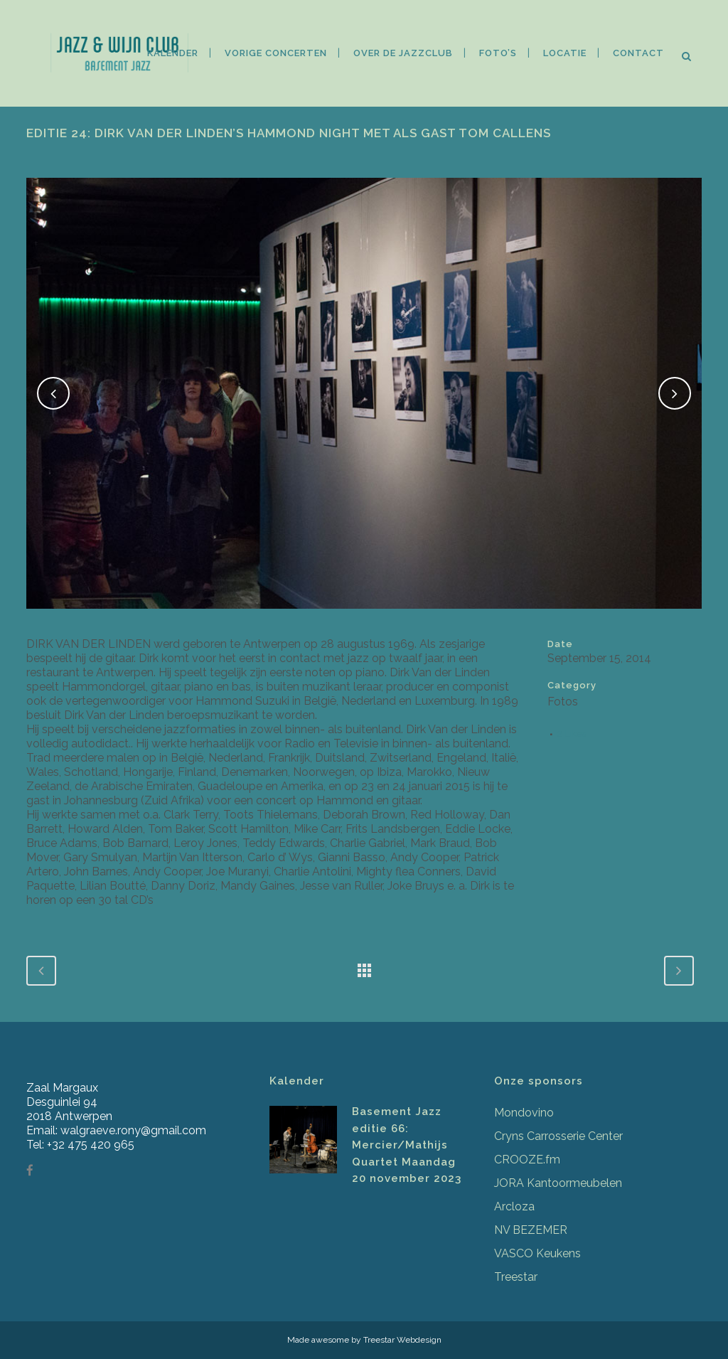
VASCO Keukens (537, 1253)
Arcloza (514, 1206)
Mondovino (524, 1112)
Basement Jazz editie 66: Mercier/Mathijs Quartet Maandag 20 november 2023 (406, 1145)
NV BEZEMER (530, 1230)
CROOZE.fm (527, 1159)
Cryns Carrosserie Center (558, 1136)
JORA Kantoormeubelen (558, 1183)
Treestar (515, 1277)
